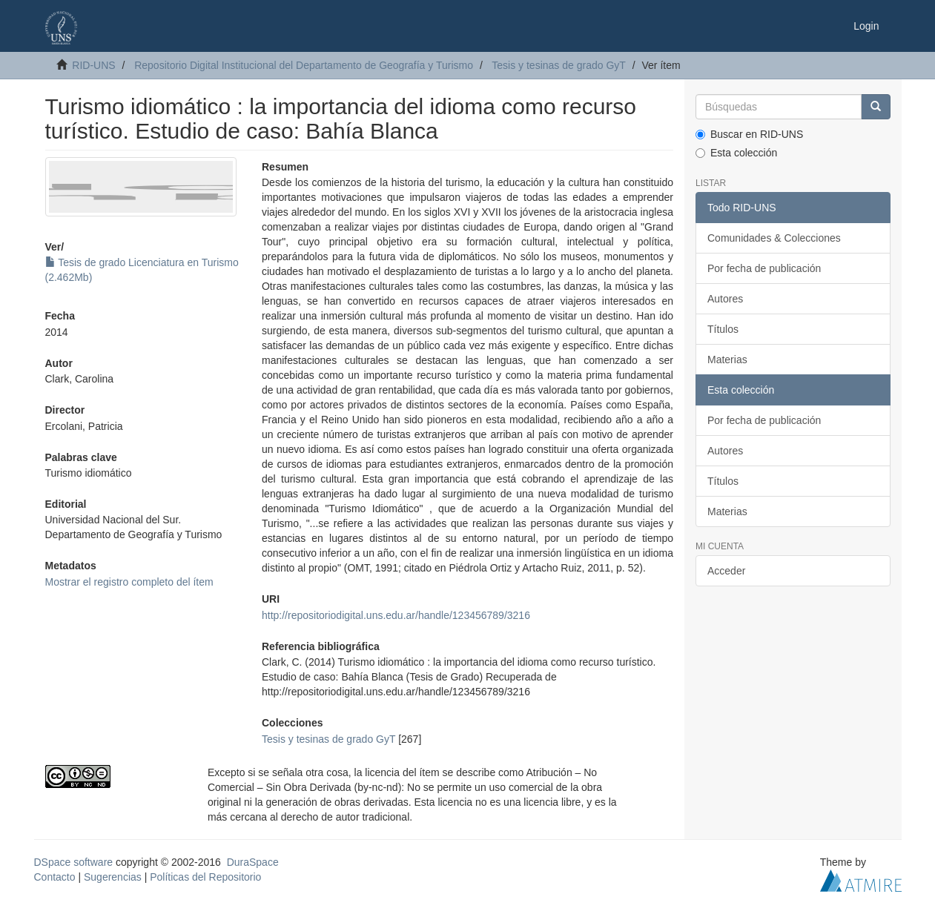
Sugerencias (113, 877)
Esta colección (736, 153)
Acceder (726, 571)
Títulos (723, 329)
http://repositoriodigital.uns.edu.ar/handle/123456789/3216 (396, 615)
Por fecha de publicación (764, 268)
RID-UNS (93, 65)
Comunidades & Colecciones (774, 238)
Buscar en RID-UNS (749, 134)
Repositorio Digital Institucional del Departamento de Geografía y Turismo (303, 65)
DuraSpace (253, 862)
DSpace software (73, 862)
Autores (725, 299)
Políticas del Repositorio (205, 877)
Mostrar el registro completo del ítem (129, 582)
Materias (727, 359)
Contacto (55, 877)
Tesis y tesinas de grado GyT (559, 65)
